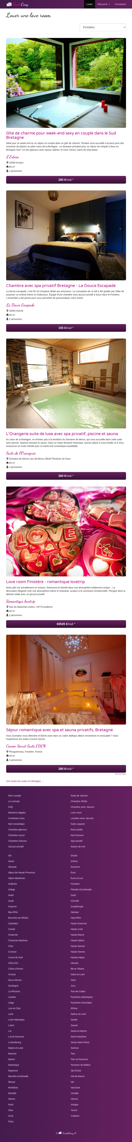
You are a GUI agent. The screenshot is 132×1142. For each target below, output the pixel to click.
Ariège (11, 889)
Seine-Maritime (78, 1036)
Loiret (11, 1025)
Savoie (74, 1025)
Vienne (74, 1099)
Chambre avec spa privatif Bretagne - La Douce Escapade (61, 285)
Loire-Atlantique (16, 1019)
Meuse (11, 1082)
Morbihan (13, 1087)
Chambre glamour (17, 829)
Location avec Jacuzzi (82, 818)
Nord (10, 1104)
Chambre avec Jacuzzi (82, 807)
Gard (73, 895)
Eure (73, 872)
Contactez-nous (16, 818)
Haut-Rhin (76, 917)
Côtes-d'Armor (15, 968)
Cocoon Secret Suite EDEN (26, 746)
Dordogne (13, 985)
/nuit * (66, 179)
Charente (13, 934)
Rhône (74, 1008)
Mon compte (14, 795)
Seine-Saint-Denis (80, 1042)
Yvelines (75, 1116)
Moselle (12, 1093)
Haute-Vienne (78, 951)
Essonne (75, 867)
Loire (10, 1014)
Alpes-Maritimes (16, 878)
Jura (73, 985)
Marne (11, 1059)
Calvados (13, 923)
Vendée (75, 1093)
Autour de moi (78, 846)
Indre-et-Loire (78, 974)
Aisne (11, 861)
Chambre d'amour (17, 841)
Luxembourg (14, 1042)
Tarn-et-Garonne (79, 1059)
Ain (10, 855)
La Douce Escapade (20, 305)
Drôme (74, 861)
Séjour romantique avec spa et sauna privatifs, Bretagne (59, 730)
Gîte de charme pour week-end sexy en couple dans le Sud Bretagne (61, 135)
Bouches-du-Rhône (18, 917)
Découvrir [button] (104, 4)
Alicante (12, 867)
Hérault (74, 963)
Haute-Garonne (79, 923)
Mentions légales (17, 812)
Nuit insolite (77, 829)
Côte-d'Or (13, 963)
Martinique (13, 1065)
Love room (76, 812)
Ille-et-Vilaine (77, 968)
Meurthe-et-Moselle (18, 1076)
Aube (11, 895)
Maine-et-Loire (15, 1048)
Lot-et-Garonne (16, 1036)
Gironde (75, 900)
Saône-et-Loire (78, 1014)
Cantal (11, 929)
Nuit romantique (16, 824)
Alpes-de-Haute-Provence (21, 872)
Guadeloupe (77, 906)
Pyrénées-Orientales (81, 1002)
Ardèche (12, 884)
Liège (11, 1002)
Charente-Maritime (18, 940)
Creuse (12, 974)
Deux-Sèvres (15, 980)
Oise (10, 1110)
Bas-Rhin (13, 912)
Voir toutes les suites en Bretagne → (25, 781)
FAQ (10, 807)
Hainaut (75, 912)
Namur (11, 1099)
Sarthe (74, 1019)
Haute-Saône (78, 940)
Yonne (74, 1110)
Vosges (74, 1104)
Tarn (73, 1053)
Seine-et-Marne (79, 1031)
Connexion (120, 4)
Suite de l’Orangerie (21, 453)
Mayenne (13, 1070)
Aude (11, 900)
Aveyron (12, 906)
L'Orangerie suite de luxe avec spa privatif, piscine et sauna (62, 433)
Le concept (14, 801)
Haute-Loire (77, 929)
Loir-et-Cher (14, 1008)
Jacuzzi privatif (16, 846)
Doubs (74, 855)
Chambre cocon (16, 835)
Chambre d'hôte (79, 801)
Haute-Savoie (78, 946)
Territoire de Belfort (80, 1065)
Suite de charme (79, 795)
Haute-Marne (77, 934)
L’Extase (12, 156)
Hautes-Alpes (78, 957)
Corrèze (12, 951)
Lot (9, 1031)
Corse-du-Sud (15, 957)
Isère (73, 980)
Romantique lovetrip (20, 601)
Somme (75, 1048)
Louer (90, 4)
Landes (12, 997)
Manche (12, 1053)
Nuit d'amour (77, 835)
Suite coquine (78, 824)
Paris (11, 1121)
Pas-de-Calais (78, 991)
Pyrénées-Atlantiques (82, 997)
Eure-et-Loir (77, 878)
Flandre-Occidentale (81, 889)
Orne (10, 1116)
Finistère (75, 884)
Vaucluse (75, 1087)
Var (72, 1082)
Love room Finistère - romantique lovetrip (45, 581)
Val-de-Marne (78, 1076)
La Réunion (14, 991)
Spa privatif (76, 841)
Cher (10, 946)
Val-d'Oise (76, 1070)
